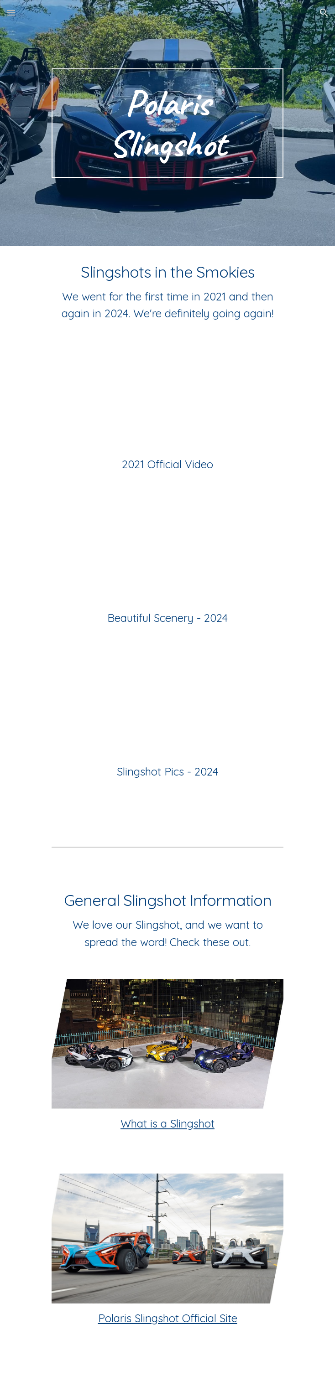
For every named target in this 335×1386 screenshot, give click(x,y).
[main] (167, 123)
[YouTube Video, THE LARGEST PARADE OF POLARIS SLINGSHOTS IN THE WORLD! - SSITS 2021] (167, 399)
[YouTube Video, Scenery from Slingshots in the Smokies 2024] (167, 552)
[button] (11, 12)
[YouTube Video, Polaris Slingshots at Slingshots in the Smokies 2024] (167, 706)
